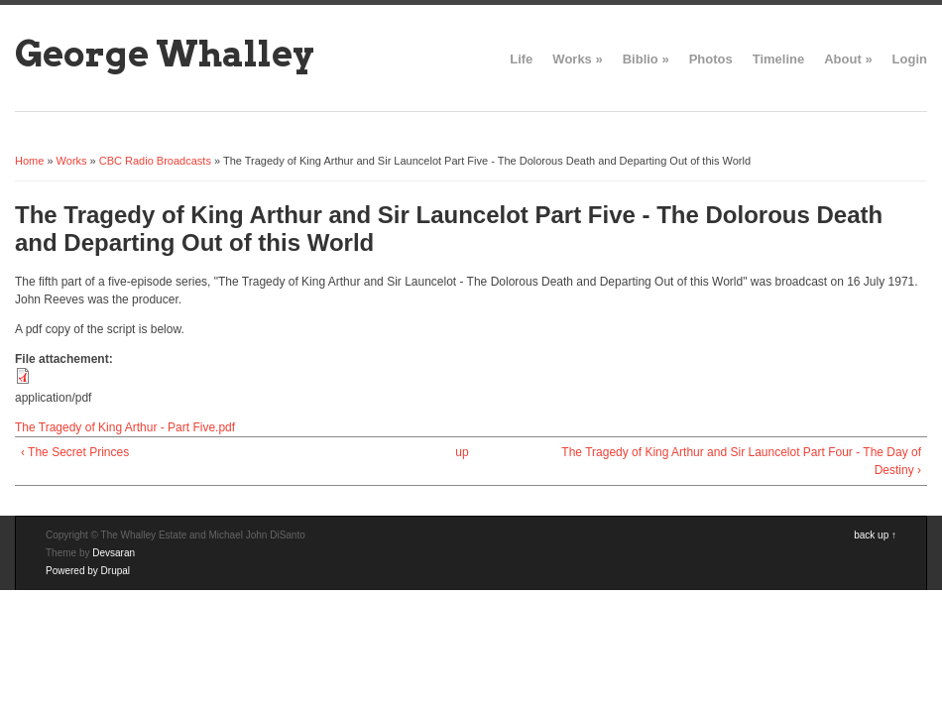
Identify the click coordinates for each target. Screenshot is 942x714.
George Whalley (164, 53)
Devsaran (113, 552)
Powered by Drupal (88, 570)
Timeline (779, 59)
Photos (711, 59)
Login (909, 59)
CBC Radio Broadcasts (155, 161)
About (848, 59)
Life (521, 59)
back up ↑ (875, 535)
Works (577, 59)
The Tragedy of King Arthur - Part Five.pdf (125, 427)
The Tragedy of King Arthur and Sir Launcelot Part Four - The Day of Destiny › (741, 461)
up (461, 452)
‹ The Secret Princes (75, 452)
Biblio (646, 59)
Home (29, 161)
